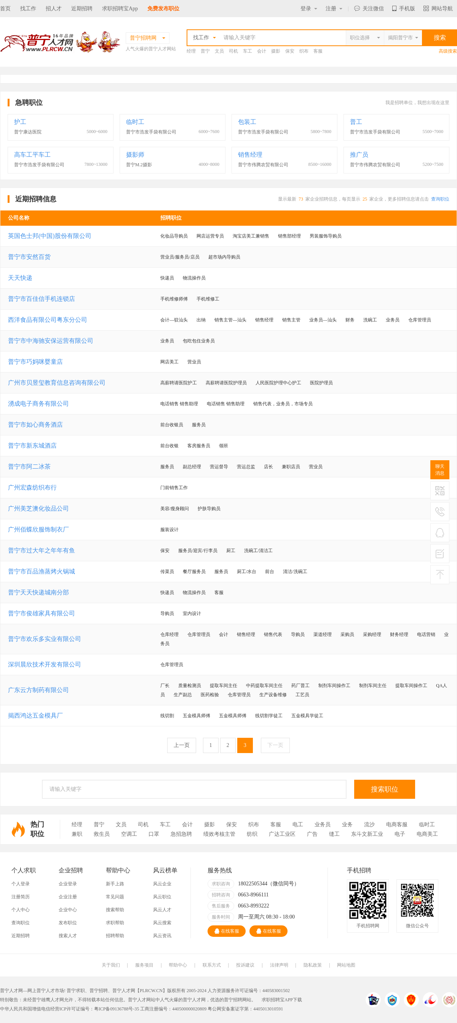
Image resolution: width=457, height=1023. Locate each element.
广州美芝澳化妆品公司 (38, 508)
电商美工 (427, 834)
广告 (312, 834)
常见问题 (115, 896)
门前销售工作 (174, 487)
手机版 (403, 8)
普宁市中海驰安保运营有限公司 (50, 340)
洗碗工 (370, 320)
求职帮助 (115, 922)
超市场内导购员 (224, 257)
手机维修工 (208, 299)
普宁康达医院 (28, 132)
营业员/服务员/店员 (180, 257)
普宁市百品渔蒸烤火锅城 (41, 571)
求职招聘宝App (120, 8)
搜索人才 (68, 935)
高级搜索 (448, 51)
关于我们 (111, 965)
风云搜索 (162, 922)
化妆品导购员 (174, 236)
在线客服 (226, 931)
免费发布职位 (163, 8)
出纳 (201, 320)
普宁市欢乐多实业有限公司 (44, 639)
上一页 (182, 745)
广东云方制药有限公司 (38, 690)
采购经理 (372, 634)
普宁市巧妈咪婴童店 (35, 361)
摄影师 (135, 154)
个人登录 (20, 883)
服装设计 (169, 529)
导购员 (167, 613)
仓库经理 (169, 634)
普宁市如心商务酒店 (35, 424)
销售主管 (291, 320)
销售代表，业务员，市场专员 (283, 403)
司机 (233, 51)
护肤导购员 (209, 508)
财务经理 (399, 634)
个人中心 (20, 909)
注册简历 (20, 896)
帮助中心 (178, 965)
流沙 (369, 824)
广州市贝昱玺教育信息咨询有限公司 (56, 382)
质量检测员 (189, 685)
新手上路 (115, 883)
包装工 (247, 122)
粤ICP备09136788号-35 (116, 1009)
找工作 (28, 8)
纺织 (252, 834)
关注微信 (369, 8)
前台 (269, 571)
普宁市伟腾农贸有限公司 (263, 164)
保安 (289, 51)
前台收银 (169, 445)
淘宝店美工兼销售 (251, 236)
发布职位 (68, 922)
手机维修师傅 (174, 299)
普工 (356, 122)
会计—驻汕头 (174, 320)
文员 (219, 51)
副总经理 (192, 466)
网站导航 (438, 8)
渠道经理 (322, 634)
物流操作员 (194, 278)
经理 (191, 51)
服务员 (199, 424)
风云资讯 (162, 935)
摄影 (275, 51)
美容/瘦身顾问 (174, 508)
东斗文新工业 (367, 834)
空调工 (129, 834)
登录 (308, 8)
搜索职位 (384, 789)
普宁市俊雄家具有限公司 (41, 613)
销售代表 (273, 634)
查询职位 (440, 199)
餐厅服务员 (194, 571)
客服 (318, 51)
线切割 (167, 715)
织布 (303, 51)
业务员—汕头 (323, 320)
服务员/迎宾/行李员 (197, 550)
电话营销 (426, 634)
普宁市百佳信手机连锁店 (41, 298)
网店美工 (169, 362)
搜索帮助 (115, 909)
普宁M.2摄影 (139, 164)
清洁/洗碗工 (295, 571)
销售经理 (250, 154)
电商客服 (396, 824)
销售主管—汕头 (230, 320)
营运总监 (246, 466)
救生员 (102, 834)
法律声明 (279, 965)
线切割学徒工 (269, 715)
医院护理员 (321, 382)
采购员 (347, 634)
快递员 (167, 278)
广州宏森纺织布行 (32, 487)
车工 (247, 51)
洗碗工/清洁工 (258, 550)
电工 (297, 824)
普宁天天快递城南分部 (38, 592)
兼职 (77, 834)
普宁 (205, 51)
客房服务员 (198, 445)
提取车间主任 (223, 685)
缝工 (334, 834)
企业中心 (68, 909)
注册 (334, 8)
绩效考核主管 (219, 834)
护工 (20, 122)
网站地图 (346, 965)
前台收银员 (171, 424)
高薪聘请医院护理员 (226, 382)
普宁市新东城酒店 (32, 445)
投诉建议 (245, 965)
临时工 (135, 122)
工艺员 (302, 694)
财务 (350, 320)
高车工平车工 (32, 154)
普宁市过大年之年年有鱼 (41, 550)
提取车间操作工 (411, 685)
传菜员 (167, 571)
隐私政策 (313, 965)
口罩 (154, 834)
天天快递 (20, 278)
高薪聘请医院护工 (178, 382)
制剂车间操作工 (334, 685)
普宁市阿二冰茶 (29, 466)
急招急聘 (181, 834)
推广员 (359, 154)
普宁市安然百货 (29, 257)
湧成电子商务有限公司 (38, 403)
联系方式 (212, 965)
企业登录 (68, 883)
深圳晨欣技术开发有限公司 (44, 664)
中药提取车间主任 (264, 685)
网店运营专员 (210, 236)
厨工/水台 (246, 571)
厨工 (230, 550)
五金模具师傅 (196, 715)
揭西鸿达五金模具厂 (35, 715)
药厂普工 (300, 685)
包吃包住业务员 (199, 341)
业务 (347, 824)
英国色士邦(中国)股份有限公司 (49, 236)
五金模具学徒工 (307, 715)
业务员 (392, 320)
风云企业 (162, 883)
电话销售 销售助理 (179, 403)
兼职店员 (291, 466)
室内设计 (192, 613)
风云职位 (162, 896)
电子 (400, 834)
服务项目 (144, 965)
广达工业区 (282, 834)
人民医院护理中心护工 (278, 382)
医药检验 (210, 694)
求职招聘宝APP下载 (282, 999)
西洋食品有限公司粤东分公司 (47, 319)
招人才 (54, 8)
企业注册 (68, 896)
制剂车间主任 (373, 685)
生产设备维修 (273, 694)
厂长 (164, 685)
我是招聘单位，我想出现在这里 (417, 102)
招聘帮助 (115, 935)
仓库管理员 (419, 320)
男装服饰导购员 (326, 236)
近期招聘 (82, 8)
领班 (223, 445)
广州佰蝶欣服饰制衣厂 (38, 529)
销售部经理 (289, 236)
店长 (268, 466)
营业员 (194, 362)
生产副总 (183, 694)
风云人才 (162, 909)
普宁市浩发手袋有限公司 (151, 132)
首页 (5, 8)
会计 (261, 51)
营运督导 (219, 466)
